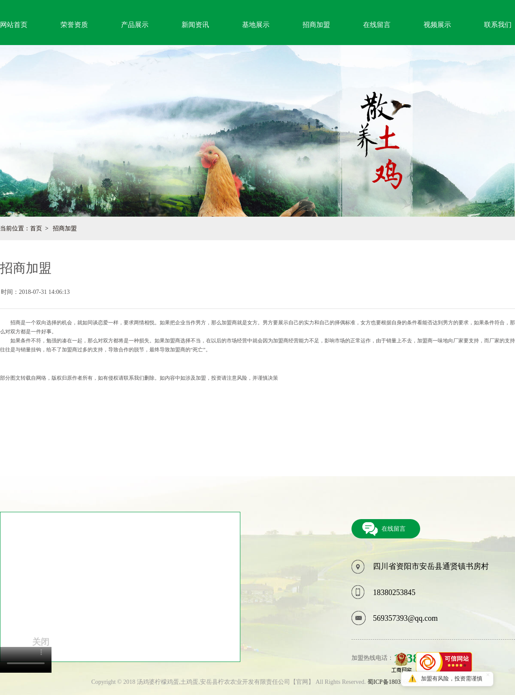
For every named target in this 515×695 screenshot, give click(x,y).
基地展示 (256, 24)
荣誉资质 (74, 24)
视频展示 (437, 24)
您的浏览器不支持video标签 (26, 660)
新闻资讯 (195, 24)
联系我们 (498, 24)
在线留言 (377, 24)
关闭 (40, 642)
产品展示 (134, 24)
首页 (36, 228)
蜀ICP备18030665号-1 (395, 682)
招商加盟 (316, 24)
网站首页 (13, 24)
